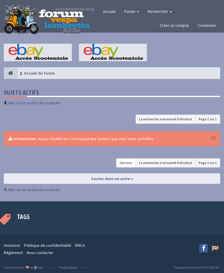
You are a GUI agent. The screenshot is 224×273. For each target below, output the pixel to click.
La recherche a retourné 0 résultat (165, 119)
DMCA (80, 245)
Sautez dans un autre (112, 178)
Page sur (208, 119)
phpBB (82, 267)
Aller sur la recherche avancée (34, 102)
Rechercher (160, 11)
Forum (131, 11)
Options (126, 163)
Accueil (109, 11)
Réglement (13, 252)
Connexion (207, 25)
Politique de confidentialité (47, 245)
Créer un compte (174, 25)
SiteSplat (50, 267)
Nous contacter (40, 252)
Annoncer (12, 245)
